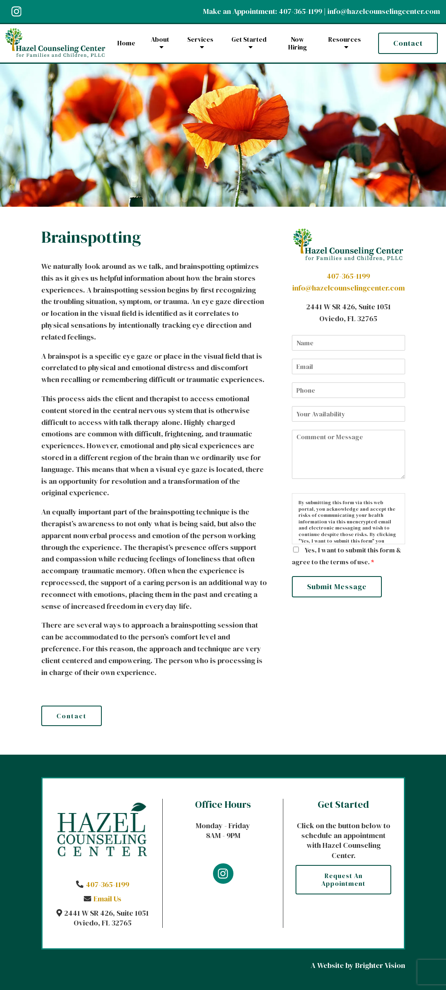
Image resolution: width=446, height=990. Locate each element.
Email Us (107, 899)
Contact (408, 43)
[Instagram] (16, 11)
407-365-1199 (300, 11)
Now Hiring (297, 43)
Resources (344, 40)
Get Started (249, 40)
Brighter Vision (380, 965)
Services (200, 40)
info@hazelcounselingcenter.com (383, 11)
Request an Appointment (343, 879)
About (160, 40)
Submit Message (337, 586)
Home (126, 43)
